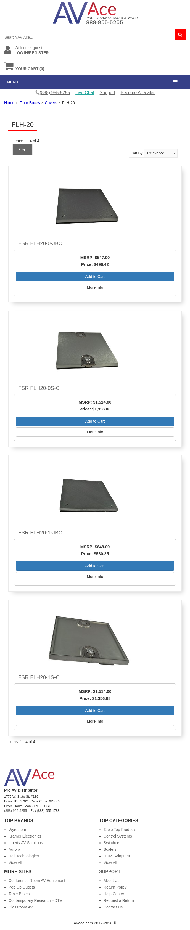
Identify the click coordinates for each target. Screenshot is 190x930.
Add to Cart (95, 276)
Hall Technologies (24, 856)
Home (9, 102)
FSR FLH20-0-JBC (40, 243)
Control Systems (118, 836)
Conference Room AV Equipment (37, 880)
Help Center (114, 894)
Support (107, 92)
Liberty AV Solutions (26, 843)
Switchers (112, 843)
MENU (12, 82)
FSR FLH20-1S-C (39, 677)
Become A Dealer (138, 92)
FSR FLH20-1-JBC (40, 533)
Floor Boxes (29, 102)
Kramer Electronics (25, 836)
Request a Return (119, 900)
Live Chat (84, 92)
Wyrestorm (18, 829)
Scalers (110, 849)
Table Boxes (19, 894)
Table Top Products (120, 829)
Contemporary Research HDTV (35, 900)
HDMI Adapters (117, 856)
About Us (112, 880)
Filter (22, 149)
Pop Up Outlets (22, 887)
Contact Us (113, 907)
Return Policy (115, 887)
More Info (95, 287)
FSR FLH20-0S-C (39, 388)
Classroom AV (21, 907)
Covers (51, 102)
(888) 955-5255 (15, 811)
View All (15, 862)
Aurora (14, 849)
